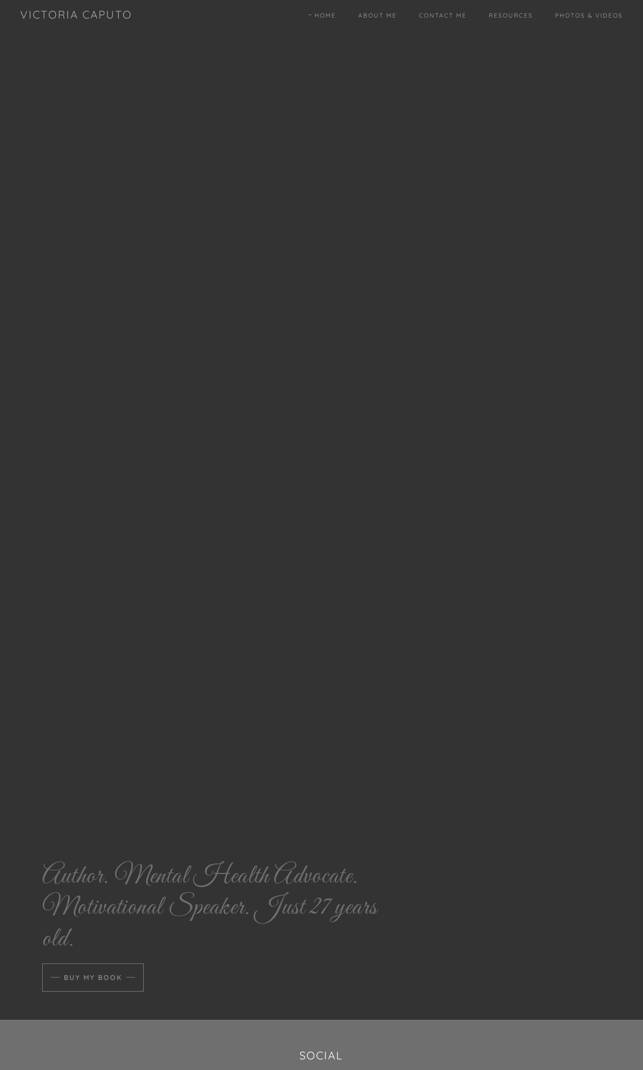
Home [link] (325, 15)
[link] (76, 16)
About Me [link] (377, 15)
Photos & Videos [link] (589, 15)
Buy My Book (93, 977)
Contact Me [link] (443, 15)
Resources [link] (511, 15)
